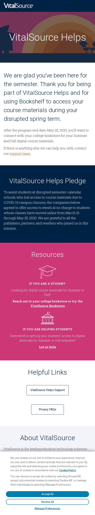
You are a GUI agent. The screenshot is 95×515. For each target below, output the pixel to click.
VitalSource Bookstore (47, 306)
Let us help (47, 347)
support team (20, 153)
